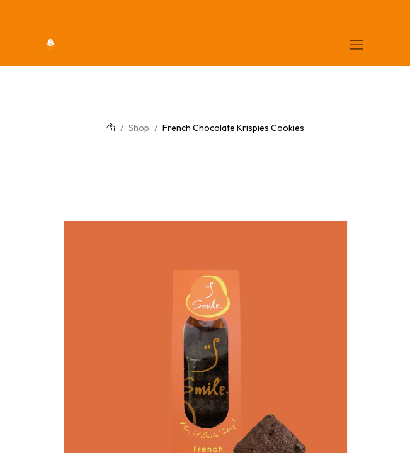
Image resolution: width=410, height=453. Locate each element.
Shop (138, 127)
